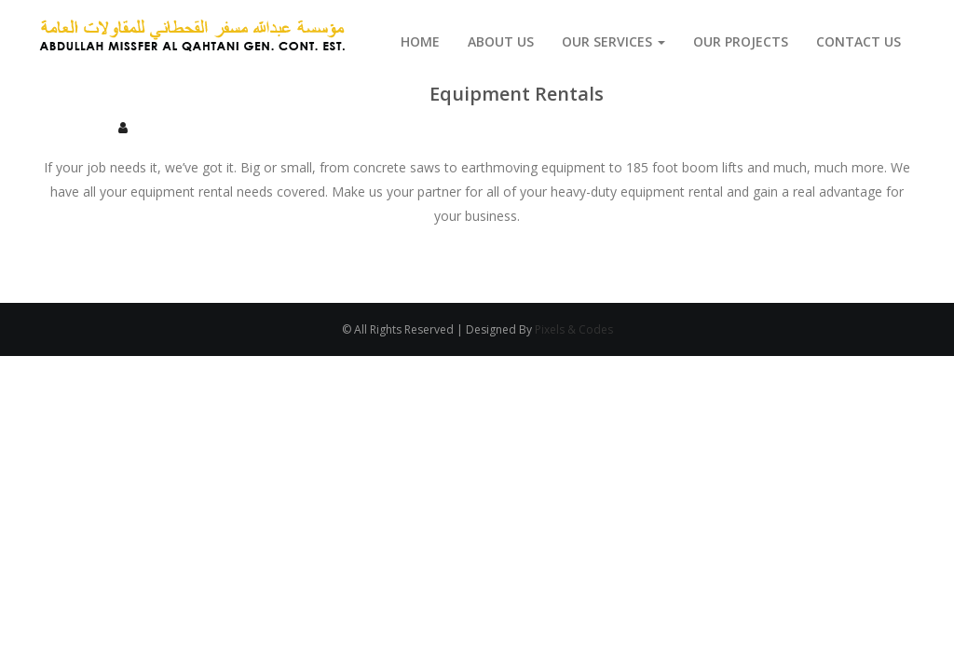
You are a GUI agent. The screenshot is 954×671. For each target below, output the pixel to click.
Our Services (613, 41)
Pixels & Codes (574, 329)
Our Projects (740, 41)
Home (420, 41)
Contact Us (858, 41)
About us (501, 41)
